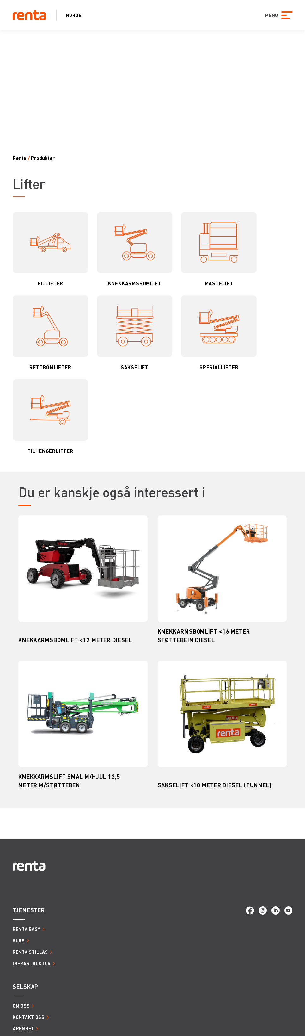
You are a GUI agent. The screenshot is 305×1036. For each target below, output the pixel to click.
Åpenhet (23, 1028)
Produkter (43, 158)
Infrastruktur (32, 963)
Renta (19, 158)
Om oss (21, 1005)
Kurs (19, 940)
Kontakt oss (29, 1017)
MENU (271, 15)
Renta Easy (26, 929)
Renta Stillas (30, 952)
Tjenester (29, 910)
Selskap (25, 986)
